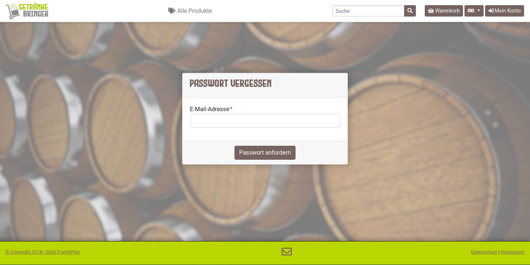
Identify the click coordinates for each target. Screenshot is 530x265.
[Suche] (410, 11)
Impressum (512, 252)
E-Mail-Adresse (209, 109)
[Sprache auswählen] (473, 11)
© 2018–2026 (43, 252)
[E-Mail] (287, 252)
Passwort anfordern (265, 152)
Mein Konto (504, 11)
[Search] (368, 11)
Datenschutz (484, 252)
